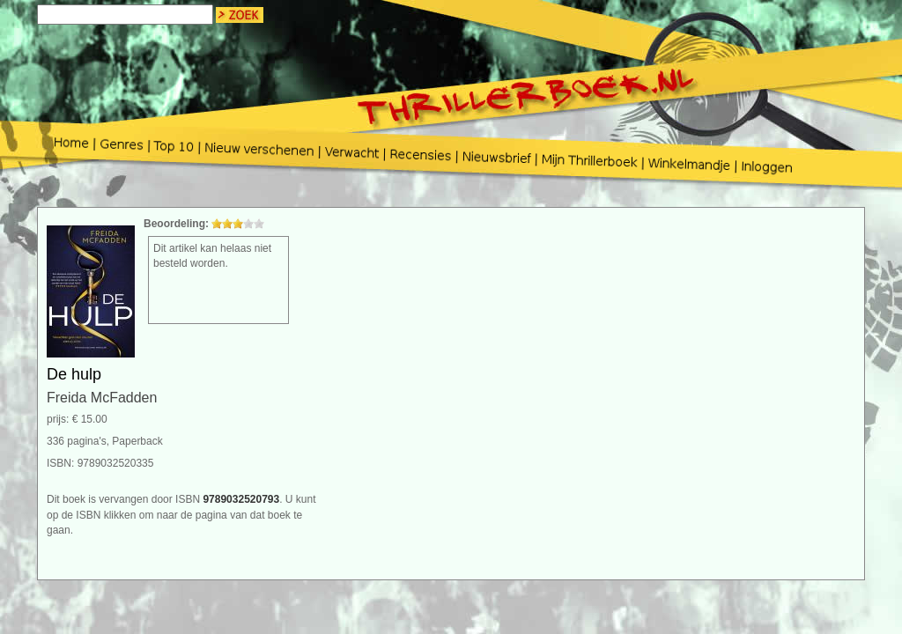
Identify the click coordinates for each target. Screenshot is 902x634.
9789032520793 (241, 499)
